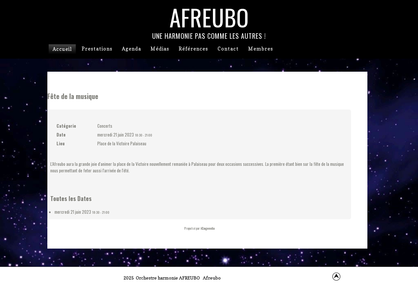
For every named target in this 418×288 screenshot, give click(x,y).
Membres (260, 49)
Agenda (131, 49)
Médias (160, 49)
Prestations (97, 49)
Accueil (62, 49)
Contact (228, 49)
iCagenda (208, 228)
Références (193, 49)
